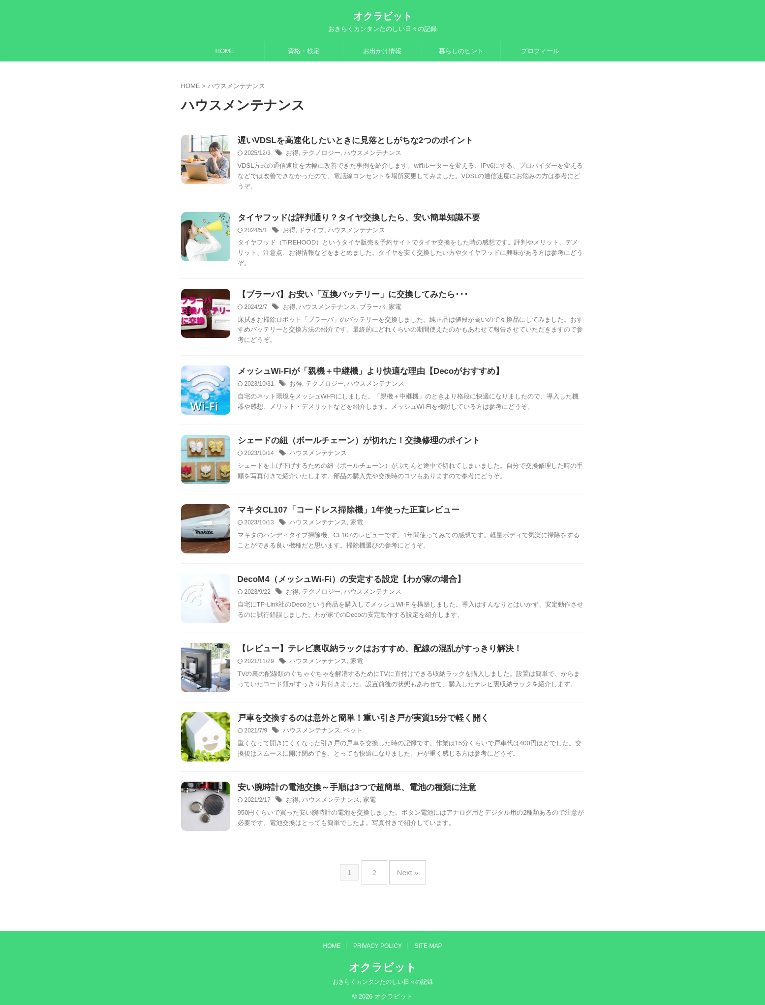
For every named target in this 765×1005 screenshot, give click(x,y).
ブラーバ (366, 309)
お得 (292, 154)
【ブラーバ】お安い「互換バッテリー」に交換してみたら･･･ (346, 296)
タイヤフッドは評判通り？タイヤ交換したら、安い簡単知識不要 (352, 218)
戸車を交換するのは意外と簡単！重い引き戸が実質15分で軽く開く (356, 721)
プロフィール (540, 51)
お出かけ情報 (382, 51)
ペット (348, 734)
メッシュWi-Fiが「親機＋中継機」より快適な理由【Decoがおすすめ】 (363, 374)
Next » (405, 871)
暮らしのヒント (461, 51)
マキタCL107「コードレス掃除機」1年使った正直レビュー (342, 513)
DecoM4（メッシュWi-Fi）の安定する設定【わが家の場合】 (345, 582)
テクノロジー (319, 154)
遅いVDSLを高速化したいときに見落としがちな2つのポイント (349, 141)
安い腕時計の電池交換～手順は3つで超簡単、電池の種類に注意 (350, 790)
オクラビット (382, 16)
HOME (225, 51)
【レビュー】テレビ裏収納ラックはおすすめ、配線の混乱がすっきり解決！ (371, 651)
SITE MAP (428, 940)
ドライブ (309, 231)
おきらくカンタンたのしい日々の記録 (383, 976)
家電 (387, 309)
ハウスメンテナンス (366, 154)
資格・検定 (304, 51)
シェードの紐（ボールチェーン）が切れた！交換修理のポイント (352, 443)
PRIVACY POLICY (377, 940)
